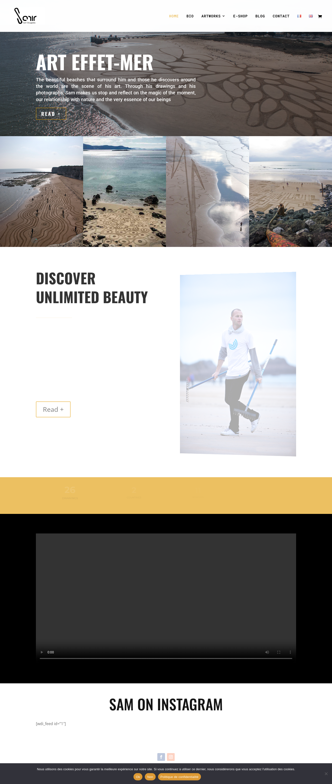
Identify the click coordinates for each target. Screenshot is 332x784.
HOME (174, 16)
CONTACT (281, 16)
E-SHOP (240, 16)
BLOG (260, 16)
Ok (138, 777)
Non (150, 777)
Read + (51, 113)
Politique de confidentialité (179, 777)
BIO (190, 16)
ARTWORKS (211, 16)
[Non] (326, 773)
